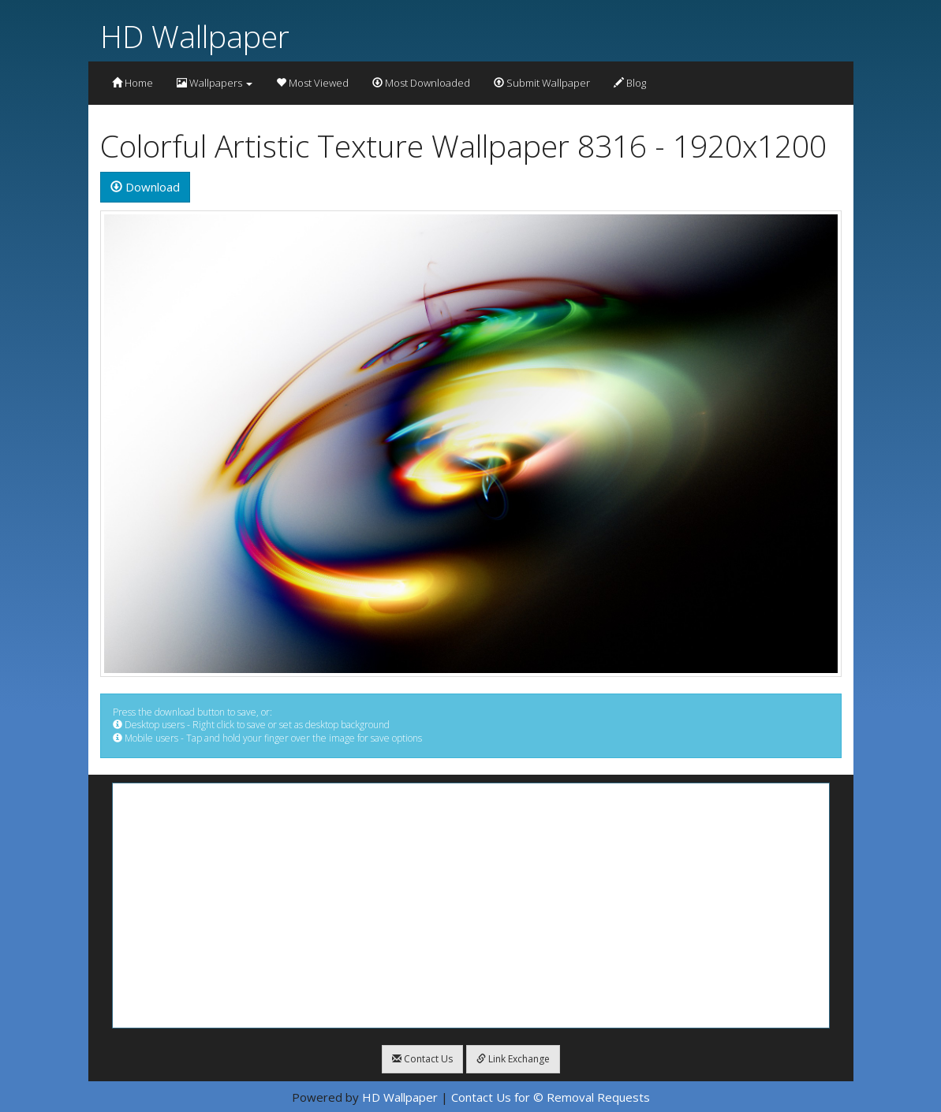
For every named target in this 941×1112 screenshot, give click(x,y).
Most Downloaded (421, 83)
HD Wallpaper (194, 36)
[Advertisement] (471, 905)
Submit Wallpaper (542, 83)
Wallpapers (214, 83)
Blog (630, 83)
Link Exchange (513, 1059)
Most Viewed (312, 83)
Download (145, 187)
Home (132, 83)
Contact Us (422, 1059)
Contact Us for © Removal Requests (550, 1097)
